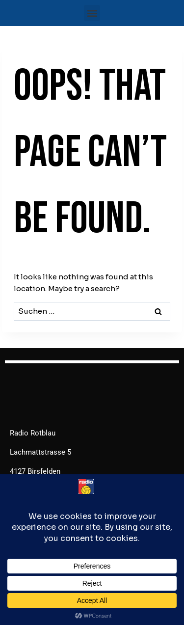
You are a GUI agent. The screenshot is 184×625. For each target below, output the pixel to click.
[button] (92, 13)
